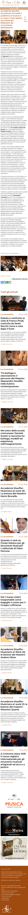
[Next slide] (25, 265)
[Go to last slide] (3, 265)
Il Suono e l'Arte (6, 869)
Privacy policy (5, 900)
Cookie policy (5, 898)
